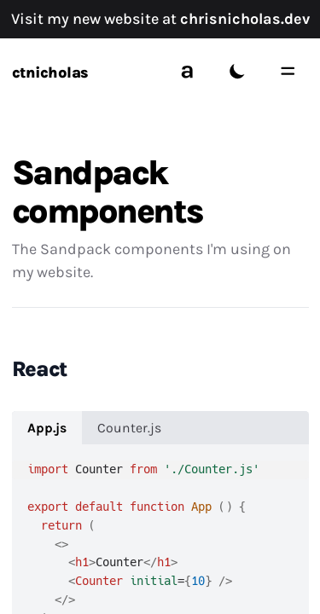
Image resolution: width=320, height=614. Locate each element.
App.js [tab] (47, 428)
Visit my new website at (160, 18)
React (39, 368)
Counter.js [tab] (129, 428)
